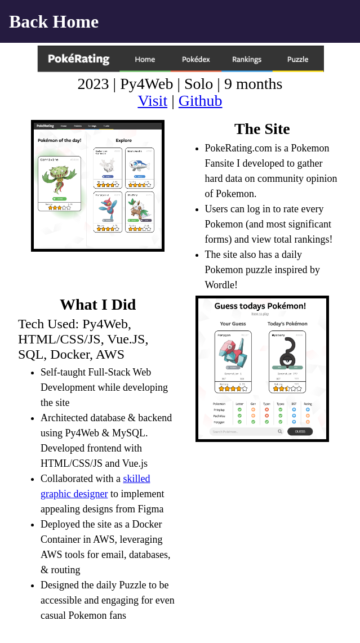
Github (201, 100)
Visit (152, 100)
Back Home (54, 21)
